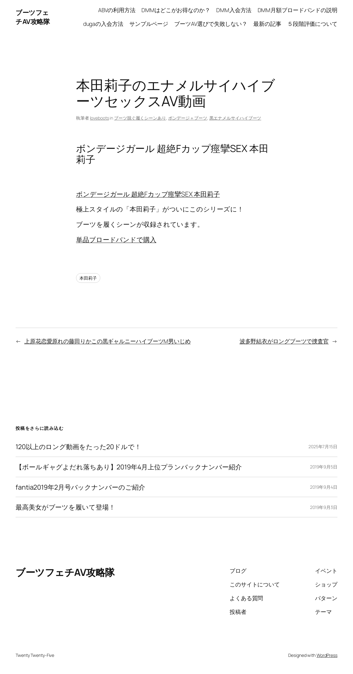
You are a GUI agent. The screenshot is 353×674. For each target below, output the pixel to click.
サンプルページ (148, 23)
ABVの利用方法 (117, 10)
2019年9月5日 (323, 467)
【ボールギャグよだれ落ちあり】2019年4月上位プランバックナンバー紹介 (128, 467)
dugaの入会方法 (103, 23)
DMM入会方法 (233, 10)
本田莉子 (88, 278)
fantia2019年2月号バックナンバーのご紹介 (80, 487)
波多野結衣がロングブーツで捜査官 (284, 341)
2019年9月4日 (323, 487)
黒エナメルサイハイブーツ (235, 118)
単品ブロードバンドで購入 (116, 239)
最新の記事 (267, 23)
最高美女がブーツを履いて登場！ (65, 507)
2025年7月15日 (322, 446)
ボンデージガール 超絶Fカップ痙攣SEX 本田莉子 (148, 193)
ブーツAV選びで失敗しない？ (210, 23)
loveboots (99, 118)
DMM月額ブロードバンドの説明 (298, 10)
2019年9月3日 (323, 507)
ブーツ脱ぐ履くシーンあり (140, 118)
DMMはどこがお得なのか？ (175, 10)
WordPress (327, 655)
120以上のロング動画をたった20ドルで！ (78, 446)
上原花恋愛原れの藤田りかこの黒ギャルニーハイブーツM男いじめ (107, 341)
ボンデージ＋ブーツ (187, 118)
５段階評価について (312, 23)
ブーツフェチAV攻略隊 (33, 17)
